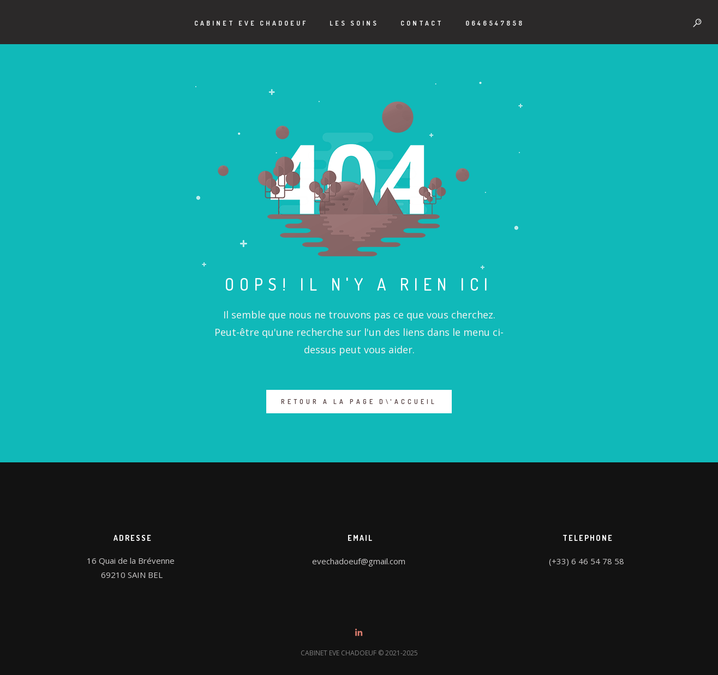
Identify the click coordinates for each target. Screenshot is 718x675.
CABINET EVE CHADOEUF (251, 23)
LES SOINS (354, 23)
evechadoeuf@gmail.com (358, 561)
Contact (422, 23)
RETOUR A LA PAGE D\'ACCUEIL (359, 401)
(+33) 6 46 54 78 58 (586, 561)
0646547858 (494, 23)
